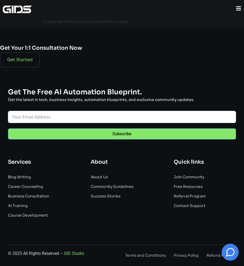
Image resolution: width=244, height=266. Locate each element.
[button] (238, 8)
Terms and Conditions (145, 255)
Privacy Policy (186, 255)
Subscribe (122, 133)
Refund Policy (219, 255)
